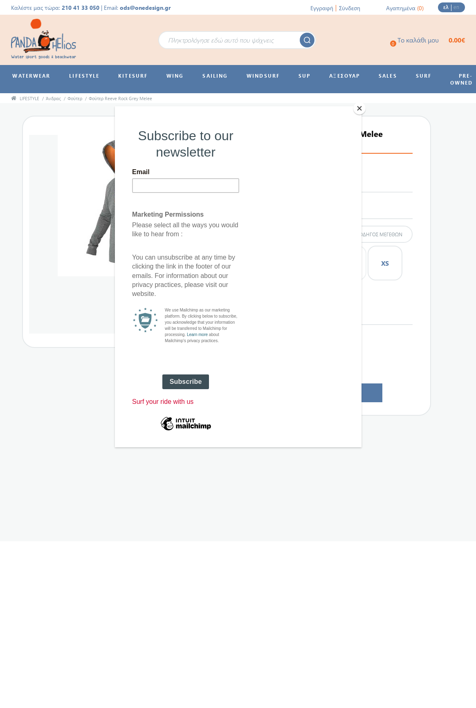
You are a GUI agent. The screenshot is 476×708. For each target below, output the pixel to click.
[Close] (359, 108)
